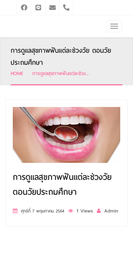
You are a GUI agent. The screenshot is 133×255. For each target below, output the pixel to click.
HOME (17, 73)
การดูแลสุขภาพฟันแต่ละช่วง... (60, 73)
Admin (111, 211)
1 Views (85, 211)
